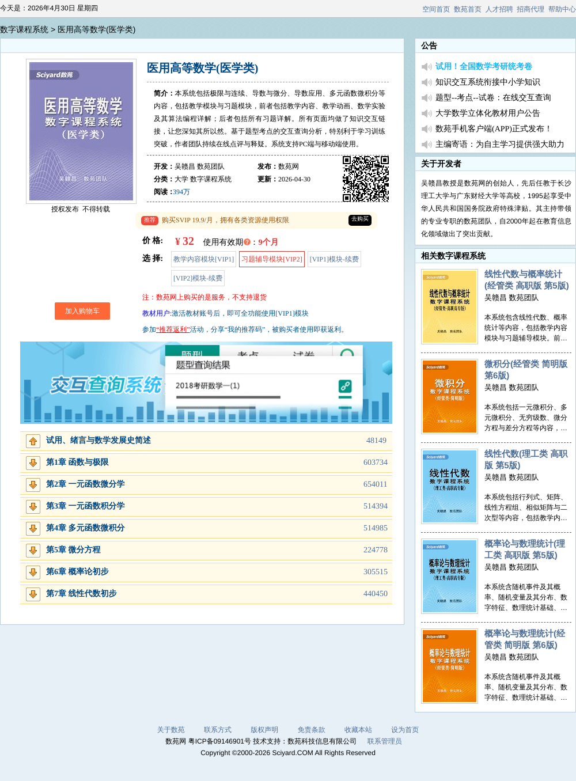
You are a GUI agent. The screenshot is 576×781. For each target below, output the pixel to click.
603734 (375, 462)
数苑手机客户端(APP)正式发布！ (493, 129)
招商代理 (530, 9)
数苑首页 (468, 9)
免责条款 (311, 730)
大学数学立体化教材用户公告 (487, 113)
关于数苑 (171, 730)
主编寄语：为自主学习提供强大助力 (499, 145)
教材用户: (157, 313)
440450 (375, 594)
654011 (375, 484)
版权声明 (264, 730)
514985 (375, 528)
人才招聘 (499, 9)
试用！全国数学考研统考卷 (483, 67)
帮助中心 (562, 9)
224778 (375, 550)
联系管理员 (384, 741)
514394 (375, 506)
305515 (375, 572)
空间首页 (436, 9)
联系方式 (218, 730)
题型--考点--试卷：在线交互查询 (493, 98)
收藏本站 (358, 730)
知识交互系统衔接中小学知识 (487, 82)
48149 (376, 441)
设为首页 (405, 730)
